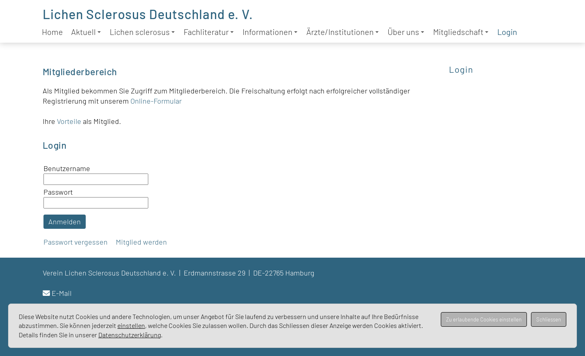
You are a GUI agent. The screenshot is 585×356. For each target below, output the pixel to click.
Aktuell (86, 32)
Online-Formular (156, 100)
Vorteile (70, 121)
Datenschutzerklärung (129, 335)
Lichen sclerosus (142, 32)
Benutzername (66, 168)
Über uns (406, 32)
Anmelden (64, 221)
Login (507, 32)
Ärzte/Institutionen (342, 32)
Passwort (58, 191)
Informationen (270, 32)
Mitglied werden (141, 241)
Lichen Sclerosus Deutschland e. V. (148, 14)
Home (52, 32)
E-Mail (62, 293)
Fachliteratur (209, 32)
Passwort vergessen (75, 241)
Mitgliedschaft (460, 32)
